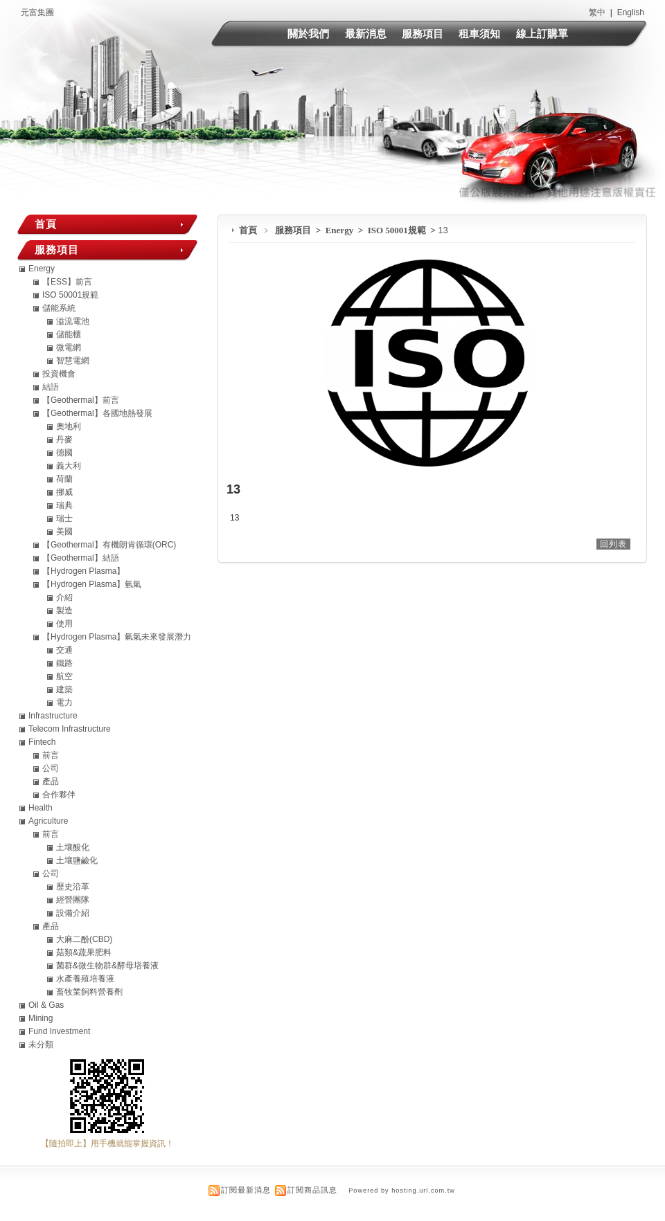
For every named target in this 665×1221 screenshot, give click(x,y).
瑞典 (64, 505)
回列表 (613, 544)
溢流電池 (72, 321)
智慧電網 (72, 360)
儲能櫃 (68, 334)
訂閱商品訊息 (312, 1190)
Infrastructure (53, 716)
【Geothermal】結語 (80, 558)
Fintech (41, 742)
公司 (50, 768)
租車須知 (479, 33)
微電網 (68, 347)
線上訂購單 (542, 33)
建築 (64, 689)
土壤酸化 (72, 847)
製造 (64, 610)
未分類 (40, 1044)
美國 (64, 531)
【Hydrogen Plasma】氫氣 (91, 584)
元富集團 (37, 12)
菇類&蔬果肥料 (84, 952)
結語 (50, 387)
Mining (40, 1018)
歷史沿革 (72, 887)
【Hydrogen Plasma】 (83, 571)
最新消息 (366, 33)
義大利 (68, 466)
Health (40, 808)
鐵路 (64, 663)
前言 (50, 755)
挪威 (64, 492)
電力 (64, 702)
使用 (64, 623)
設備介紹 (72, 913)
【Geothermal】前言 (80, 400)
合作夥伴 (59, 794)
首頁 (248, 230)
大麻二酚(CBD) (84, 939)
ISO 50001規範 (398, 230)
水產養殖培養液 (85, 979)
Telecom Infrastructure (69, 729)
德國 (64, 453)
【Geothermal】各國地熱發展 (97, 413)
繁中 (597, 12)
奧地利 (68, 426)
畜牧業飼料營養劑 (89, 992)
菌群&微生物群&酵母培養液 (107, 965)
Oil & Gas (46, 1005)
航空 (64, 676)
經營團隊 (72, 900)
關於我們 (308, 33)
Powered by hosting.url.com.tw (401, 1190)
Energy (341, 230)
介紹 (64, 597)
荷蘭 (64, 479)
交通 (64, 650)
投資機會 (59, 374)
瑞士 (64, 518)
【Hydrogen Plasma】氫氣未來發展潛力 (116, 637)
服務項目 (422, 33)
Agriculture (48, 821)
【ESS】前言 (67, 282)
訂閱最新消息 (246, 1190)
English (630, 12)
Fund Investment (59, 1031)
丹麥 (64, 439)
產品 (50, 781)
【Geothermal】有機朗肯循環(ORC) (109, 545)
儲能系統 (59, 308)
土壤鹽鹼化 (77, 860)
